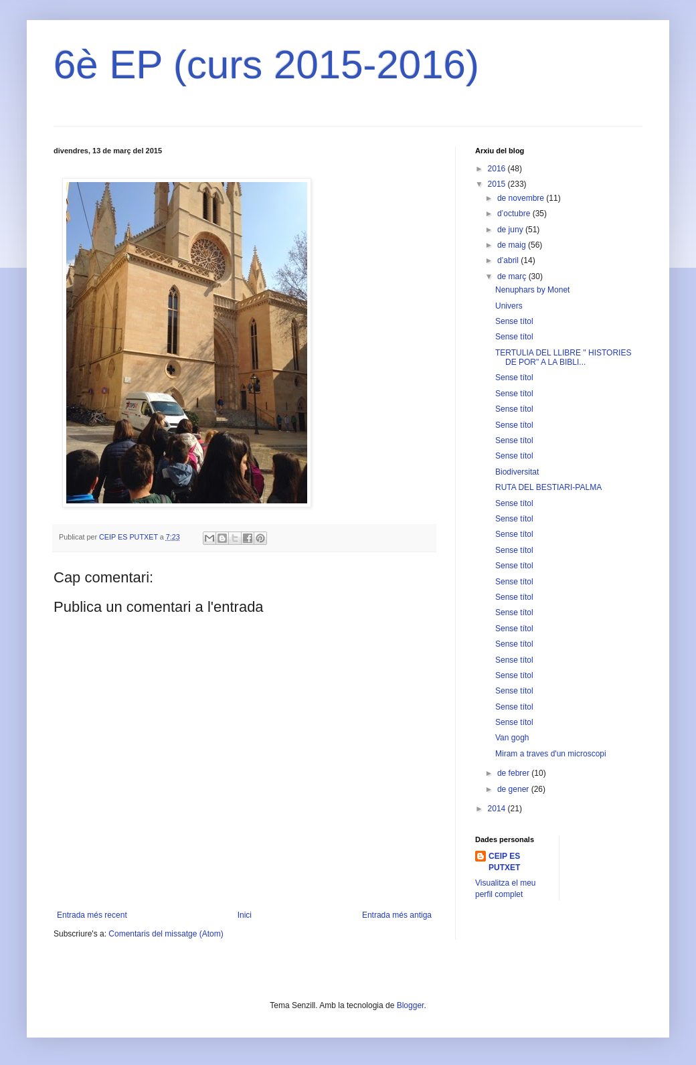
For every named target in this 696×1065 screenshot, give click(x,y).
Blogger (410, 1005)
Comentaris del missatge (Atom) (165, 933)
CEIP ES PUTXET (504, 861)
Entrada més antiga (397, 915)
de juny (511, 229)
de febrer (514, 773)
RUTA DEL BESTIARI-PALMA (548, 487)
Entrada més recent (92, 915)
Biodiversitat (517, 472)
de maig (512, 245)
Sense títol (514, 321)
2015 (498, 184)
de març (513, 276)
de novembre (521, 198)
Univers (509, 306)
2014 (498, 808)
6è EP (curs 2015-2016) (266, 64)
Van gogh (512, 737)
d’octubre (515, 213)
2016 (498, 168)
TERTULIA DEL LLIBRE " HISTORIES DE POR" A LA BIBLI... (563, 357)
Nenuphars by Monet (532, 290)
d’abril (509, 260)
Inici (245, 915)
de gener (514, 789)
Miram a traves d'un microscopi (550, 753)
